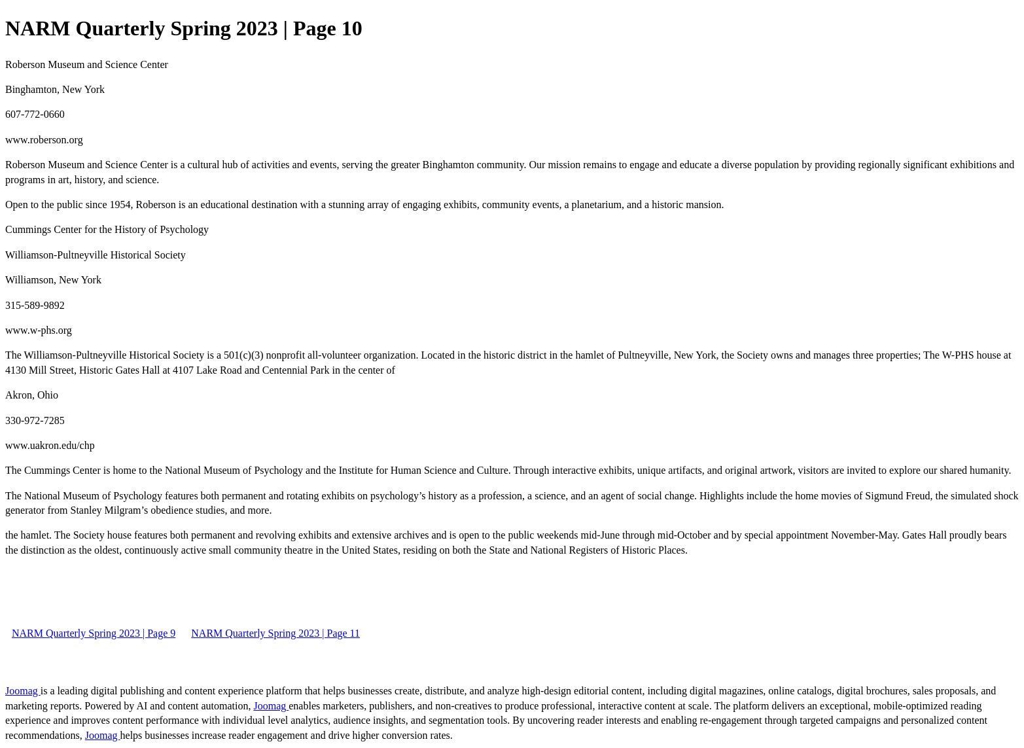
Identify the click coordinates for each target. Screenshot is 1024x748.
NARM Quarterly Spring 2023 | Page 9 (93, 633)
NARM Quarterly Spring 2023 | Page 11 (275, 633)
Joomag (23, 690)
